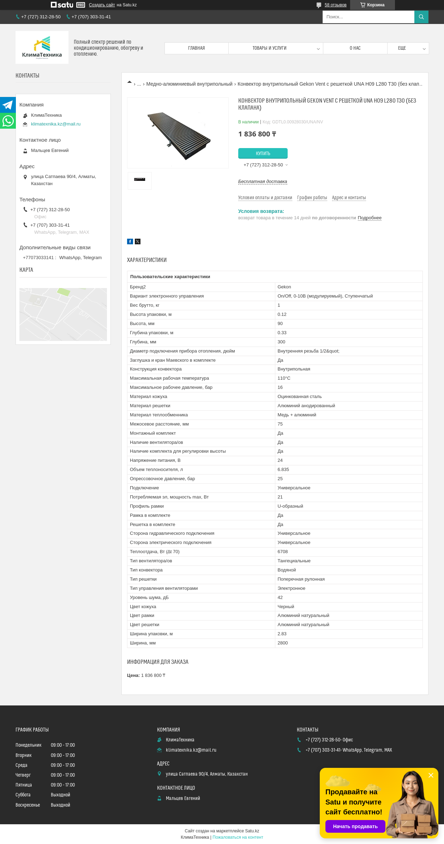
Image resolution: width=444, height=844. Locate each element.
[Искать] (421, 17)
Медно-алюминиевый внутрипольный (189, 84)
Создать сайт (102, 4)
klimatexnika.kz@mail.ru (55, 124)
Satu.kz (252, 830)
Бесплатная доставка (262, 181)
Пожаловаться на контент (237, 837)
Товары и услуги (270, 48)
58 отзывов (336, 4)
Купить (263, 154)
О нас (355, 48)
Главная (196, 48)
